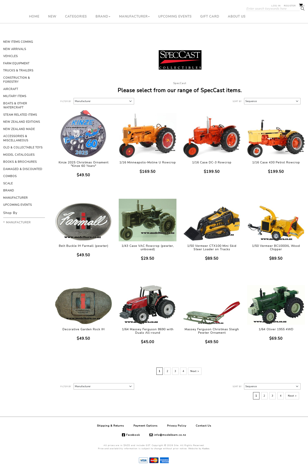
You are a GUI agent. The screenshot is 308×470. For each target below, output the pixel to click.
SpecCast (179, 83)
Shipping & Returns (110, 425)
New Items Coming (18, 42)
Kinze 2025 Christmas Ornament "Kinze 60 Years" (83, 164)
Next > (194, 371)
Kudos (205, 448)
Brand (102, 31)
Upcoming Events (175, 31)
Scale (8, 183)
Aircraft (10, 89)
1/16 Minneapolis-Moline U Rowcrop (147, 162)
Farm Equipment (16, 63)
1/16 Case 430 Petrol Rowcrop (276, 162)
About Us (237, 31)
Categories (76, 31)
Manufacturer (134, 31)
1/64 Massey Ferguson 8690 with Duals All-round (147, 331)
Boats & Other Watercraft (15, 106)
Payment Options (145, 425)
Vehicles (10, 56)
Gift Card (209, 31)
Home (34, 31)
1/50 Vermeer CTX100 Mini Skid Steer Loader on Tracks (211, 247)
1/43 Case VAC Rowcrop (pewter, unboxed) (147, 247)
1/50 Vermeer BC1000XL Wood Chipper (276, 247)
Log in (276, 5)
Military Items (14, 96)
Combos (10, 176)
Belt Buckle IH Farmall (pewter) (83, 246)
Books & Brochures (20, 162)
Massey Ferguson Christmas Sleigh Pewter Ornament (212, 331)
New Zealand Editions (21, 122)
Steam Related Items (20, 115)
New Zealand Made (19, 129)
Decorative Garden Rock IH (83, 329)
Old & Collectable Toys (23, 148)
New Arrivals (14, 49)
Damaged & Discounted (22, 169)
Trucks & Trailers (18, 71)
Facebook (133, 435)
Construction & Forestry (16, 80)
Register (290, 5)
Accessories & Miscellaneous (15, 138)
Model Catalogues (19, 155)
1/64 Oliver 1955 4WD (276, 329)
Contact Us (203, 425)
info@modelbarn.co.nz (170, 435)
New (52, 31)
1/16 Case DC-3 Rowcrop (211, 162)
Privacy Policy (176, 425)
